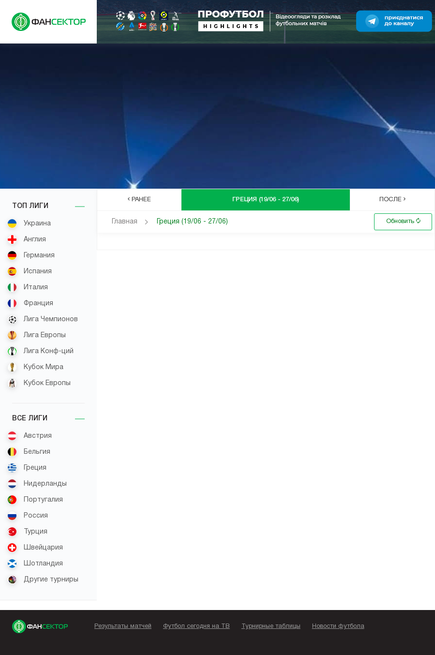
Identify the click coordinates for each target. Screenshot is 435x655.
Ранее (139, 199)
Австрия (29, 436)
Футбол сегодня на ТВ (196, 626)
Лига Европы (36, 335)
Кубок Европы (39, 383)
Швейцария (35, 547)
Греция (26, 468)
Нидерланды (37, 484)
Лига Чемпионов (42, 319)
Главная (124, 222)
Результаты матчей (122, 626)
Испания (29, 271)
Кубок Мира (35, 367)
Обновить (403, 221)
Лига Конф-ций (40, 351)
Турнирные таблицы (270, 626)
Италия (27, 287)
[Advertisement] (217, 116)
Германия (31, 255)
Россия (27, 516)
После (392, 199)
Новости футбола (338, 626)
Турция (27, 531)
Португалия (35, 500)
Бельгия (28, 452)
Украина (29, 223)
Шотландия (35, 563)
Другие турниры (42, 579)
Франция (30, 303)
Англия (26, 239)
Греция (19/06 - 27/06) (192, 222)
